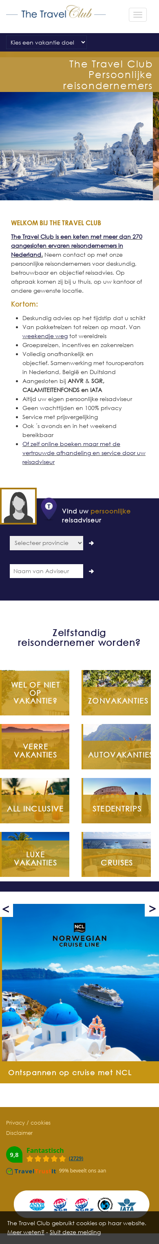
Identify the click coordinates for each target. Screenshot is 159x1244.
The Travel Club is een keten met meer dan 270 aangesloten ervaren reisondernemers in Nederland (76, 245)
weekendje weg (45, 335)
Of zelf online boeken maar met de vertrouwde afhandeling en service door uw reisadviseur (84, 452)
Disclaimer (19, 1133)
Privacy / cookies (28, 1122)
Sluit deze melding (75, 1231)
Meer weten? (25, 1231)
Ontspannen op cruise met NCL (70, 1072)
